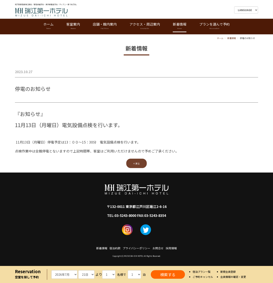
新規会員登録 (228, 271)
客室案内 (73, 26)
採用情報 (171, 248)
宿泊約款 (115, 248)
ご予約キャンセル (203, 277)
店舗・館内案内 (105, 26)
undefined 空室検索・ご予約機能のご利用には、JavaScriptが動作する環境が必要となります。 (64, 274)
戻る (136, 163)
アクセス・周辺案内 (144, 26)
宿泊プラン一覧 (202, 271)
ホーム (48, 26)
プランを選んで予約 (214, 26)
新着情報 (179, 26)
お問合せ (158, 248)
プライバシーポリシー (136, 248)
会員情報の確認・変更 (233, 277)
